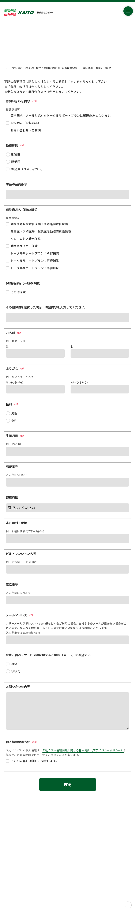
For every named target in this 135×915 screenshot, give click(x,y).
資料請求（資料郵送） (26, 123)
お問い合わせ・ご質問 (26, 130)
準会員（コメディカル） (27, 169)
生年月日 (15, 435)
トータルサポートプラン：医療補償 (35, 260)
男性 (14, 413)
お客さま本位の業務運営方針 (21, 862)
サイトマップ (12, 857)
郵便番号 (12, 466)
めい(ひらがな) (79, 382)
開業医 (15, 161)
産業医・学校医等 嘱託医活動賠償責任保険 (41, 231)
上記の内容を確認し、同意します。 (35, 761)
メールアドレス (20, 615)
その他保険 (18, 292)
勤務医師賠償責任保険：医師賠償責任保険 (39, 224)
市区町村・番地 (16, 523)
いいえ (15, 671)
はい (14, 664)
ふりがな (15, 368)
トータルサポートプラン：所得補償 (35, 253)
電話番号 (12, 584)
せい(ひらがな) (14, 382)
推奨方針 (9, 882)
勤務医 (15, 154)
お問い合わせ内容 (18, 686)
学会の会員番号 (16, 184)
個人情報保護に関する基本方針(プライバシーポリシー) (37, 867)
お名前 (14, 332)
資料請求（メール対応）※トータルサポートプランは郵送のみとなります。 (62, 115)
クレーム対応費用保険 (26, 239)
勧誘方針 (9, 887)
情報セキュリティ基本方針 (20, 872)
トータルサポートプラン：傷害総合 (35, 268)
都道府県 (12, 497)
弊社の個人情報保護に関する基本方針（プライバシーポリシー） (83, 750)
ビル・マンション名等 (21, 553)
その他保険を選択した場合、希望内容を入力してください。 (46, 307)
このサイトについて (16, 892)
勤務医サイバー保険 (24, 246)
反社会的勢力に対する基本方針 (23, 877)
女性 (14, 421)
